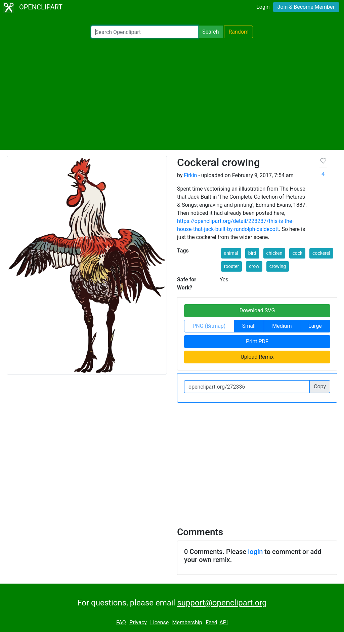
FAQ (121, 622)
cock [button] (297, 253)
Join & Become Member (306, 7)
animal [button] (231, 253)
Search (210, 32)
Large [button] (315, 326)
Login (262, 7)
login (255, 552)
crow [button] (254, 266)
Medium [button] (282, 326)
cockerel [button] (321, 253)
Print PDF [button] (257, 341)
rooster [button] (231, 266)
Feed (211, 622)
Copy (320, 386)
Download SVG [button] (257, 310)
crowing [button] (277, 266)
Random (238, 32)
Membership (187, 622)
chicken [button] (274, 253)
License (159, 622)
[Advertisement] (172, 94)
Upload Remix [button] (257, 357)
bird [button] (252, 253)
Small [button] (249, 326)
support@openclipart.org (221, 602)
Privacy (138, 622)
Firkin (190, 175)
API (223, 622)
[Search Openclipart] (144, 32)
